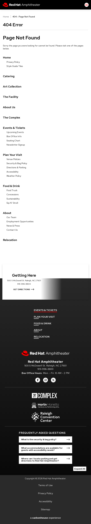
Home (6, 16)
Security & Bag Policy (17, 163)
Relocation (10, 240)
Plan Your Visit (12, 155)
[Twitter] (53, 381)
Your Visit (44, 316)
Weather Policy (14, 176)
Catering (8, 76)
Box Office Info (14, 136)
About (7, 213)
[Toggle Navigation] (86, 5)
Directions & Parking (16, 167)
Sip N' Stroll (12, 203)
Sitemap (45, 509)
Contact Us (12, 229)
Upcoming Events (15, 132)
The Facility (10, 97)
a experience (45, 517)
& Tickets (45, 310)
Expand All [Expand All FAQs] (79, 468)
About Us (9, 107)
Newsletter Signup (16, 144)
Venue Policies (13, 159)
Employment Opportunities (20, 221)
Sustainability (13, 198)
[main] (45, 138)
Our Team (11, 217)
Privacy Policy (13, 62)
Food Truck (12, 190)
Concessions (13, 194)
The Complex (11, 117)
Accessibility (12, 171)
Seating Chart (13, 140)
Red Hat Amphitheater (21, 5)
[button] (45, 439)
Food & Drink (11, 186)
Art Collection (12, 86)
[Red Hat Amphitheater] (45, 353)
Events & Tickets (14, 128)
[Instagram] (45, 381)
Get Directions (21, 289)
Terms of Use (45, 485)
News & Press (13, 225)
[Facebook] (38, 381)
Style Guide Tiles (15, 66)
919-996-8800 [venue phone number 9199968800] (45, 369)
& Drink (42, 323)
